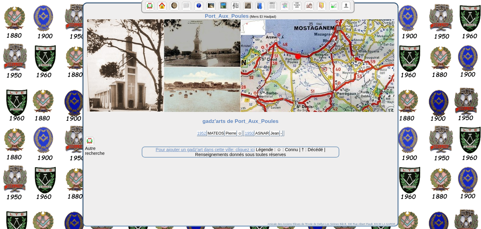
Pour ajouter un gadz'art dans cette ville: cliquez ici (205, 149)
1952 (201, 133)
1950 (249, 133)
